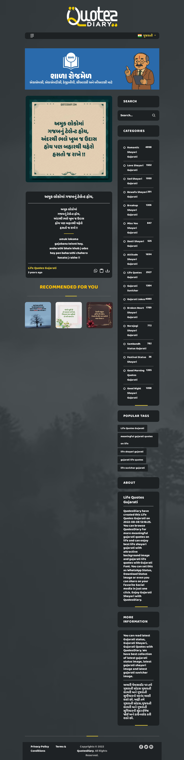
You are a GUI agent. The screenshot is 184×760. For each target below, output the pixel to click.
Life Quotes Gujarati (42, 268)
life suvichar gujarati (133, 468)
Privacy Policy (40, 746)
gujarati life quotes (132, 460)
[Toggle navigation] (32, 35)
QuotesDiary (85, 751)
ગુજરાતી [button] (145, 35)
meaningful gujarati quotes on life (137, 440)
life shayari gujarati (132, 452)
